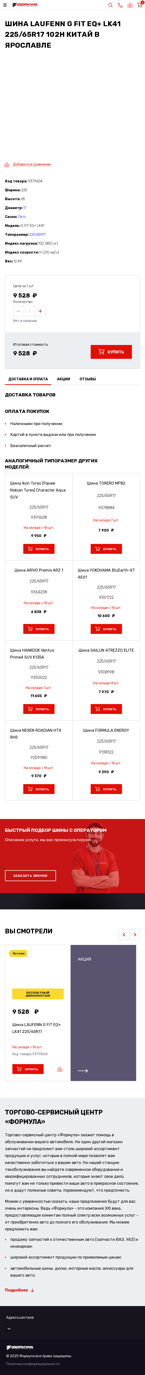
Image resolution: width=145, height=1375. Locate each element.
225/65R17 (37, 235)
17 (24, 208)
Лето (22, 217)
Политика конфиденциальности (33, 1364)
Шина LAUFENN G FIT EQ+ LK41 (36, 1028)
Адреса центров (20, 1317)
